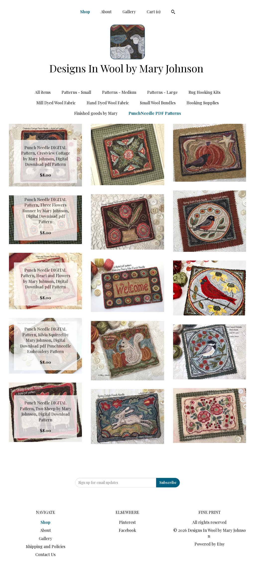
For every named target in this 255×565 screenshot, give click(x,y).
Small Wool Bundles (158, 102)
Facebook (127, 530)
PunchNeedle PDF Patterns (154, 113)
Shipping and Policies (45, 546)
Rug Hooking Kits (204, 92)
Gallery (129, 11)
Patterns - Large (162, 92)
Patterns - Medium (119, 92)
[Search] (173, 12)
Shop (85, 11)
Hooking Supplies (203, 102)
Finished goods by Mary (96, 113)
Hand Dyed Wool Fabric (108, 102)
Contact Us (45, 554)
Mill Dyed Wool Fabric (56, 102)
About (106, 11)
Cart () (153, 11)
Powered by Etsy (209, 544)
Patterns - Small (76, 92)
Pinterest (127, 522)
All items (43, 92)
